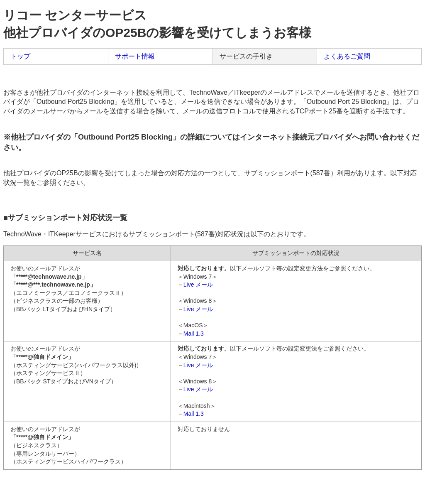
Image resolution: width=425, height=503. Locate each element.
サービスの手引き (246, 56)
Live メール (198, 284)
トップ (20, 56)
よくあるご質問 (347, 56)
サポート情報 (135, 56)
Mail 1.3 (193, 333)
